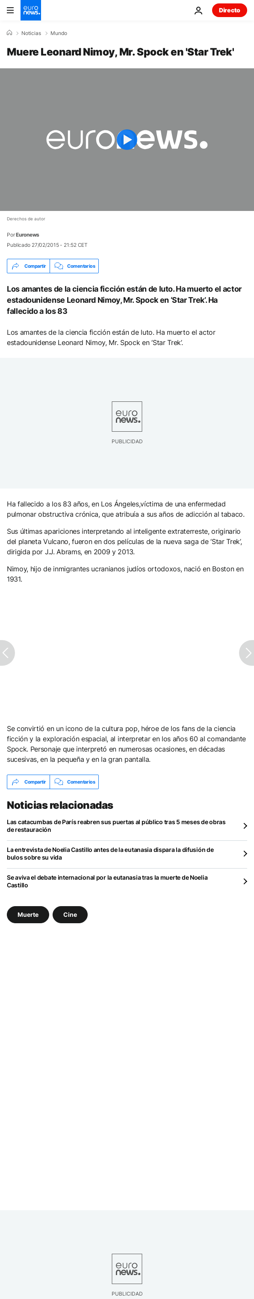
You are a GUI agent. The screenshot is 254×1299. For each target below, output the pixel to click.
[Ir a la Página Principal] (31, 10)
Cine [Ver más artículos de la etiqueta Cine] (70, 914)
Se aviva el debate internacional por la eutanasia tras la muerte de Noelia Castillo (107, 881)
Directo (229, 10)
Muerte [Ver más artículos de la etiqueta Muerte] (28, 914)
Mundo (58, 33)
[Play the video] (127, 139)
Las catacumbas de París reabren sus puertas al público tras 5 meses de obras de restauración (116, 825)
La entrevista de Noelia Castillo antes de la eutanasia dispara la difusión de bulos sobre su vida (110, 853)
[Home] (9, 33)
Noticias (31, 33)
